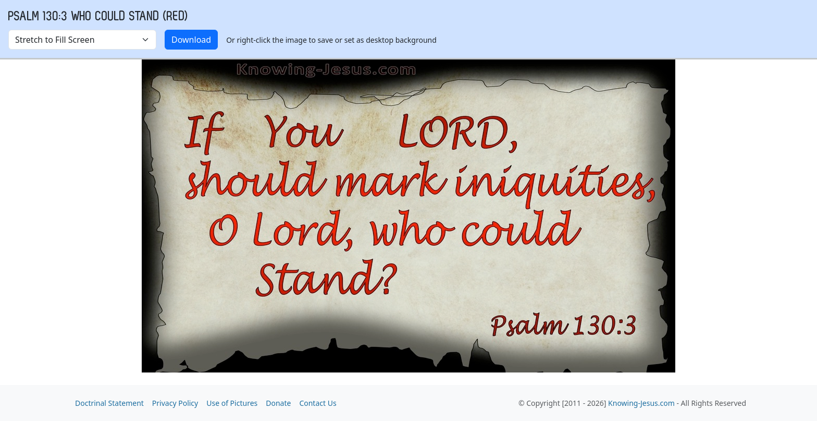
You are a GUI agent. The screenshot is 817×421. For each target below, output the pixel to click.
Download (191, 39)
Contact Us (317, 403)
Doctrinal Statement (109, 403)
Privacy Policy (175, 403)
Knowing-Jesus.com (641, 403)
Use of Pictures (231, 403)
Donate (278, 403)
